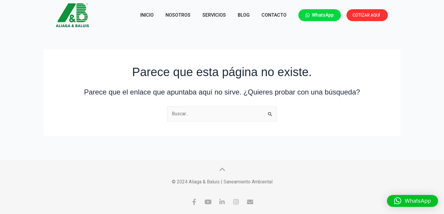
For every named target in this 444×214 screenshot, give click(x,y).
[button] (412, 201)
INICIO (147, 15)
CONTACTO (274, 15)
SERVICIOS (214, 15)
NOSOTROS (178, 15)
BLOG (244, 15)
